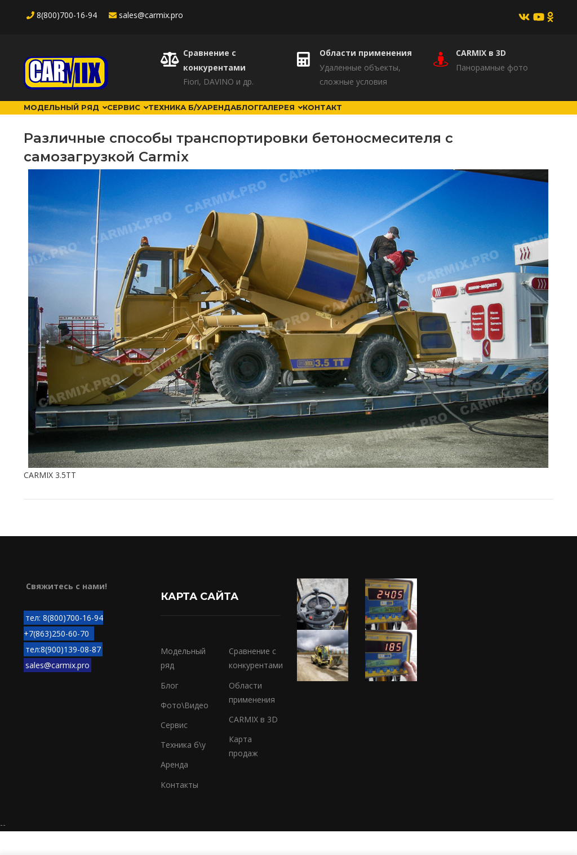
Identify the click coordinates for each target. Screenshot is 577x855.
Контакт (413, 119)
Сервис (150, 119)
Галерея (358, 119)
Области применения (365, 52)
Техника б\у (183, 768)
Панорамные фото (492, 67)
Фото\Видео (184, 729)
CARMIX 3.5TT (50, 498)
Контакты (179, 808)
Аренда (269, 119)
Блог (311, 119)
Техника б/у (212, 119)
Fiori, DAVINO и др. (218, 81)
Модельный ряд (73, 119)
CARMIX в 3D (481, 52)
